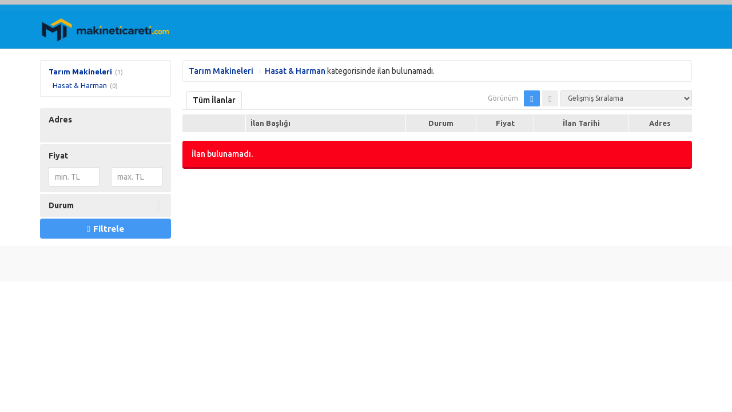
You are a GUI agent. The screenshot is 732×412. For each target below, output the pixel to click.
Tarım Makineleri (80, 72)
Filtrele (105, 228)
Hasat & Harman (80, 85)
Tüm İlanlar (214, 100)
